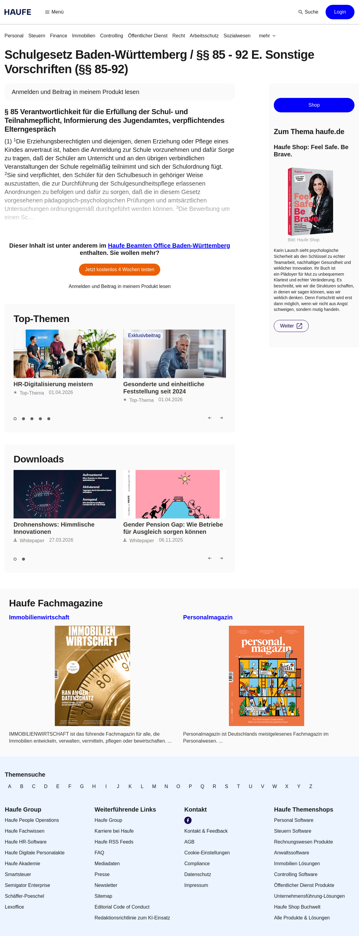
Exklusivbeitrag (144, 335)
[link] (14, 35)
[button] (54, 12)
